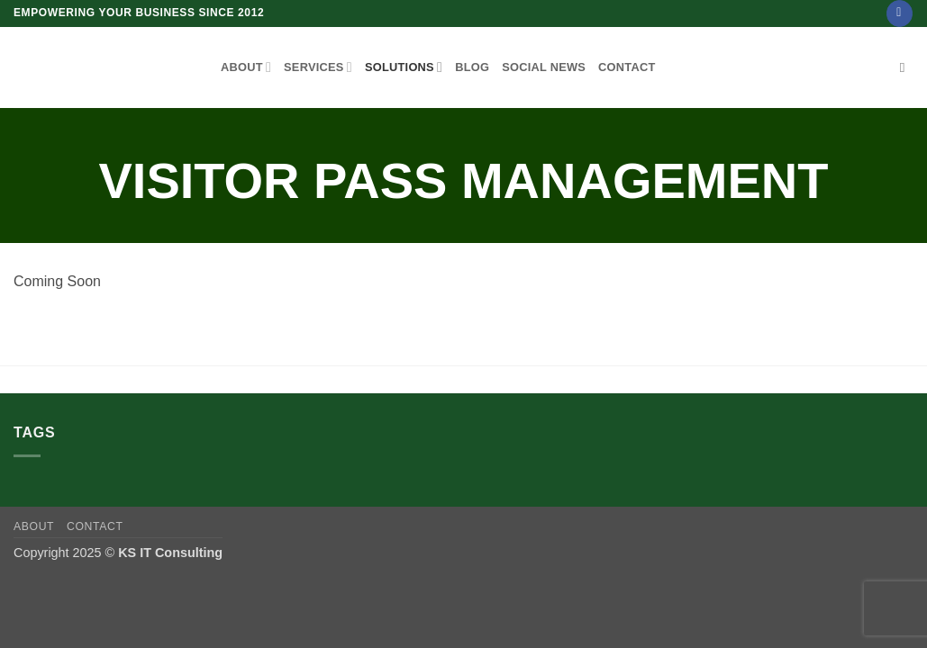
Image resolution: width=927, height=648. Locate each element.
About (246, 67)
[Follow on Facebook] (899, 13)
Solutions (403, 67)
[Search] (906, 67)
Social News (544, 67)
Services (318, 67)
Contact (626, 67)
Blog (472, 67)
